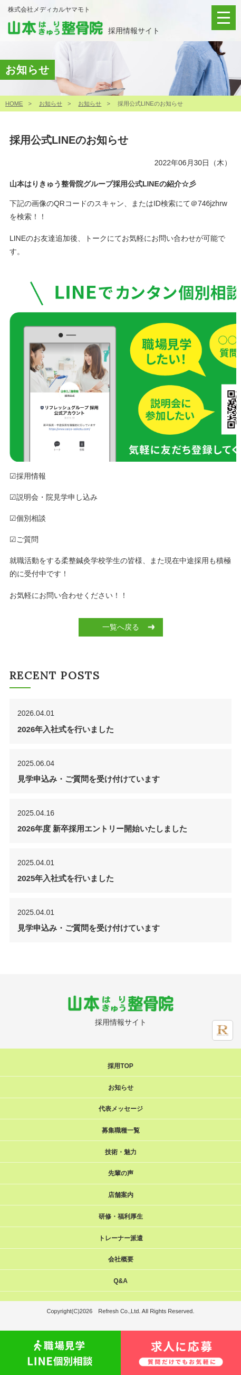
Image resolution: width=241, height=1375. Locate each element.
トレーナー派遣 (121, 1238)
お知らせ (50, 103)
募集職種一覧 (121, 1130)
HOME (14, 103)
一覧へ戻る (120, 627)
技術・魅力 (121, 1152)
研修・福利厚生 (121, 1216)
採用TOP (120, 1066)
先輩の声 (120, 1173)
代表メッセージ (121, 1108)
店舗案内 (120, 1195)
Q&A (120, 1281)
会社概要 (120, 1259)
